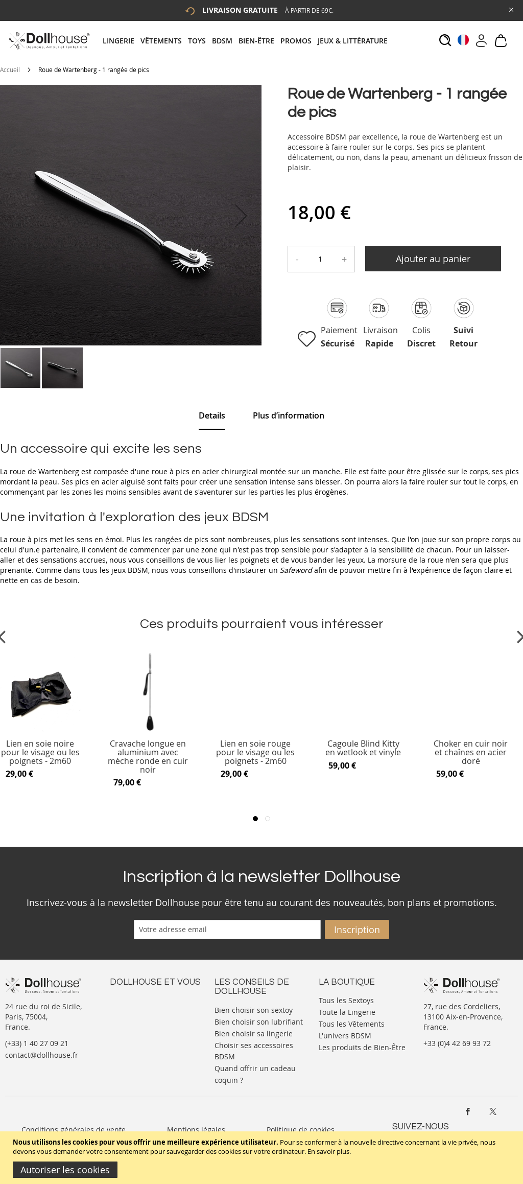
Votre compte (132, 1009)
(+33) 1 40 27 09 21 (36, 1043)
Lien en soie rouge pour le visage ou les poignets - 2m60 (255, 752)
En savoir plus (328, 1151)
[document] (263, 1157)
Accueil (10, 69)
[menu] (248, 41)
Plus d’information (288, 415)
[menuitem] (121, 41)
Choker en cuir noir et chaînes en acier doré (471, 752)
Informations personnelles (155, 1020)
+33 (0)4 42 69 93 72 (457, 1043)
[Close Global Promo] (510, 9)
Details (212, 415)
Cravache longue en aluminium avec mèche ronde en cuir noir (148, 756)
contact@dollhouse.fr (41, 1055)
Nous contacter (136, 999)
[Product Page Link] (148, 730)
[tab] (248, 41)
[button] (241, 215)
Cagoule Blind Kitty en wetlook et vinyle (363, 748)
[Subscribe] (357, 929)
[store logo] (49, 41)
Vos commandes (137, 1030)
